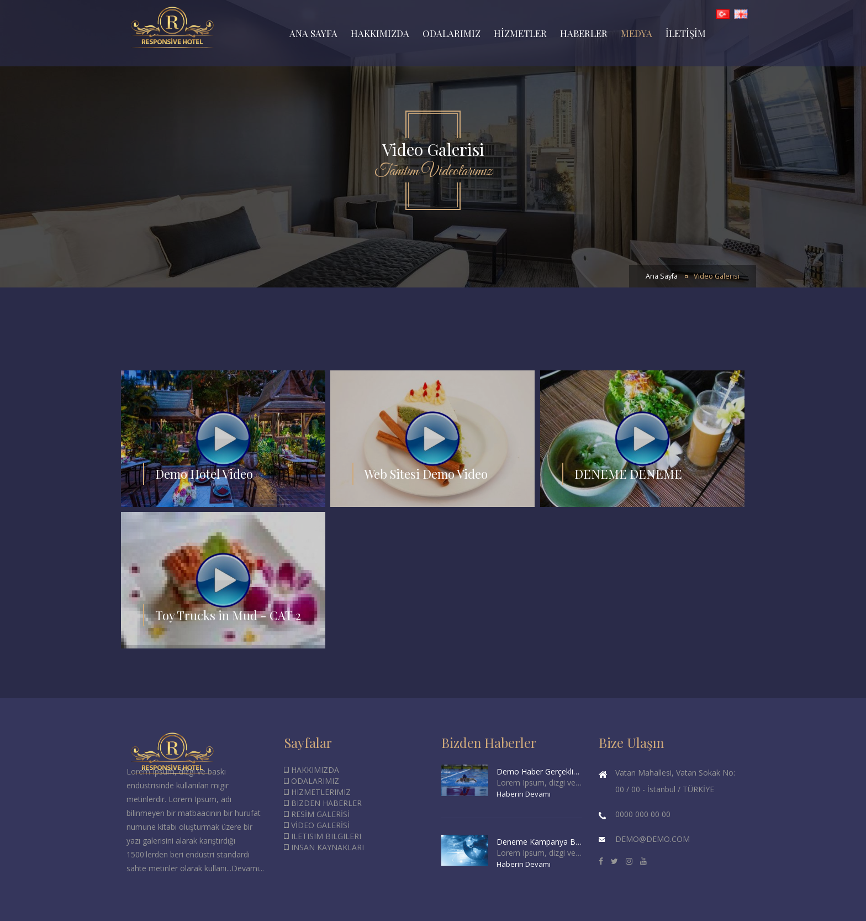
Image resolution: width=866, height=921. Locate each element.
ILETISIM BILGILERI (322, 836)
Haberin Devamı (524, 794)
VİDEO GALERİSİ (317, 825)
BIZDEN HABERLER (323, 803)
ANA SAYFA (313, 33)
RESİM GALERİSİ (317, 814)
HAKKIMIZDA (380, 33)
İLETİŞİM (686, 33)
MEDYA (636, 33)
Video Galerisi (717, 276)
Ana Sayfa (662, 276)
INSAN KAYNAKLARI (324, 847)
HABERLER (584, 33)
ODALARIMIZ (451, 33)
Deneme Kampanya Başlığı (539, 841)
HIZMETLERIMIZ (317, 792)
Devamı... (247, 868)
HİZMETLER (520, 33)
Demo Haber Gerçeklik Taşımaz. (539, 771)
